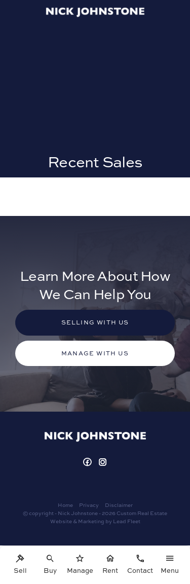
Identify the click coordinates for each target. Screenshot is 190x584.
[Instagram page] (102, 462)
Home (65, 504)
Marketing (91, 521)
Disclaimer (119, 504)
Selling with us (95, 322)
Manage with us (95, 353)
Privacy (89, 504)
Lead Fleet (126, 521)
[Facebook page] (88, 462)
